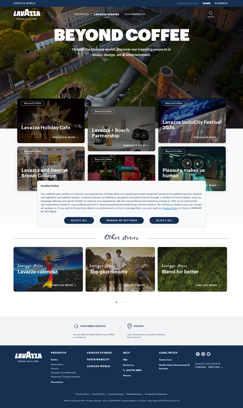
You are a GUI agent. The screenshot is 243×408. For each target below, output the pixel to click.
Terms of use (165, 360)
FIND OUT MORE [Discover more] (65, 285)
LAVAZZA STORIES (99, 353)
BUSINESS (221, 3)
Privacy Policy (82, 394)
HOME (207, 3)
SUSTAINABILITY (98, 359)
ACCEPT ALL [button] (79, 220)
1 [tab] (116, 302)
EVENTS (138, 326)
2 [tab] (120, 302)
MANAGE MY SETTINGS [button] (121, 220)
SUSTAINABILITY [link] (135, 14)
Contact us (128, 365)
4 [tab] (126, 302)
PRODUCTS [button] (82, 14)
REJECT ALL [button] (164, 220)
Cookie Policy (98, 394)
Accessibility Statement (156, 394)
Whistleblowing (134, 394)
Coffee (54, 360)
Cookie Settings (115, 394)
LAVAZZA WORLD (24, 3)
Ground (54, 369)
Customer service (93, 326)
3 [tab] (123, 302)
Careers (127, 376)
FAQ (125, 360)
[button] (210, 14)
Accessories (57, 382)
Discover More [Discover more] (66, 137)
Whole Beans (57, 365)
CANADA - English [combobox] (207, 367)
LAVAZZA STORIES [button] (106, 14)
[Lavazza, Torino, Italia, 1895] (26, 14)
